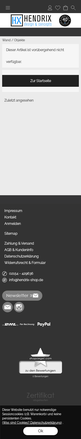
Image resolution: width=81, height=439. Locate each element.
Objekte (19, 40)
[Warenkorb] (65, 8)
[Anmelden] (50, 8)
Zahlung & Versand (19, 243)
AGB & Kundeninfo (18, 250)
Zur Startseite (40, 81)
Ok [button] (40, 431)
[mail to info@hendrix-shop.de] (7, 307)
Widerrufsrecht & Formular (25, 263)
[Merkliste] (57, 8)
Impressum (13, 211)
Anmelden (12, 224)
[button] (7, 8)
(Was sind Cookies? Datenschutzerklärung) (32, 422)
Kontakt (10, 217)
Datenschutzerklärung (21, 256)
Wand (6, 40)
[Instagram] (19, 307)
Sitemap (10, 234)
